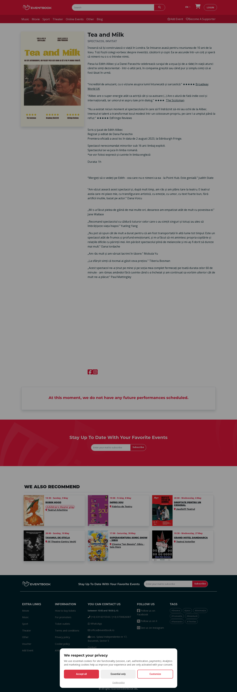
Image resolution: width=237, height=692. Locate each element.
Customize (155, 674)
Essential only (118, 674)
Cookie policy (118, 682)
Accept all (81, 674)
